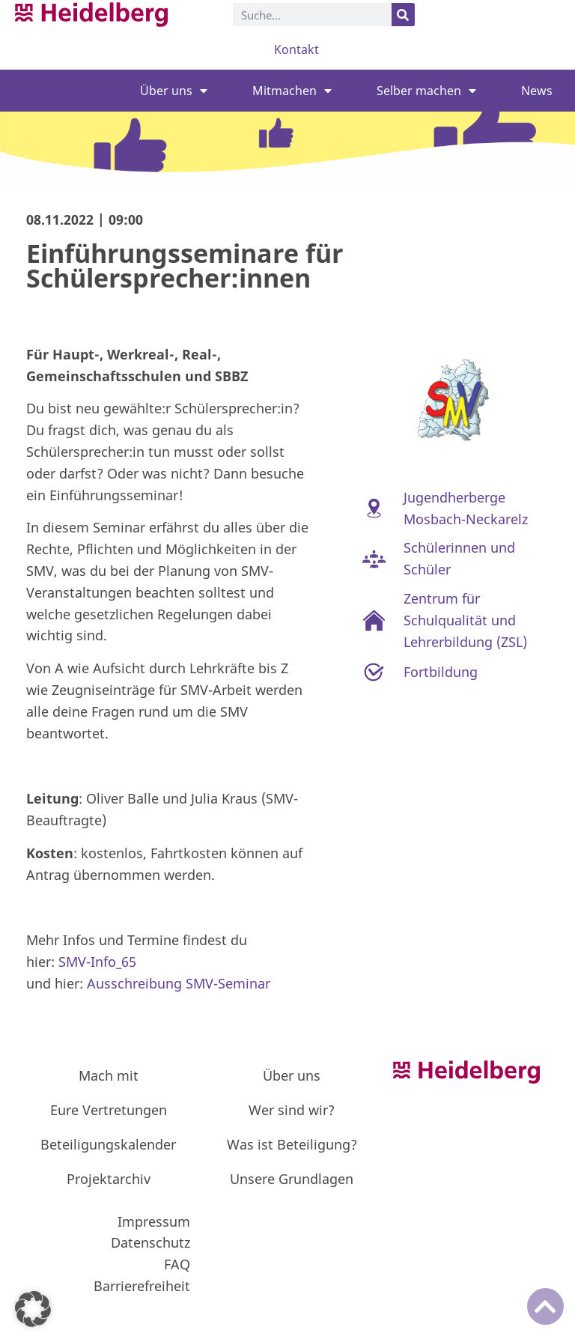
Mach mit (109, 1075)
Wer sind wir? (292, 1110)
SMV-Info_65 (97, 962)
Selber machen (426, 90)
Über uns (173, 90)
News (537, 90)
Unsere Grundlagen (291, 1179)
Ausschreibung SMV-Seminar (178, 983)
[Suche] (403, 14)
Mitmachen (292, 90)
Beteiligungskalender (108, 1144)
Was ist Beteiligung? (292, 1144)
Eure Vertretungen (108, 1110)
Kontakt (296, 49)
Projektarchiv (108, 1179)
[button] (33, 1309)
